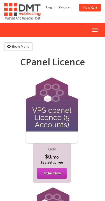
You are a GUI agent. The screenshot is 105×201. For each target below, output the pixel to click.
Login (50, 7)
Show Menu (18, 46)
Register (65, 7)
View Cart (90, 7)
